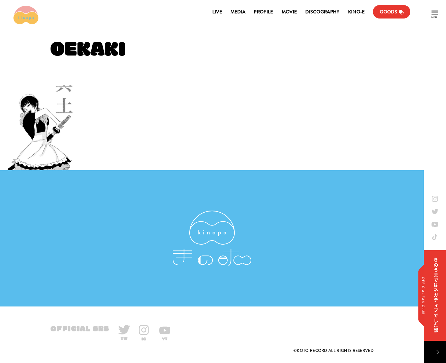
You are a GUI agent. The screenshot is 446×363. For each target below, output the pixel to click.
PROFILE (263, 11)
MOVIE (289, 11)
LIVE (217, 11)
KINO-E (356, 11)
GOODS (388, 11)
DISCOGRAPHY (322, 11)
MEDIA (238, 11)
